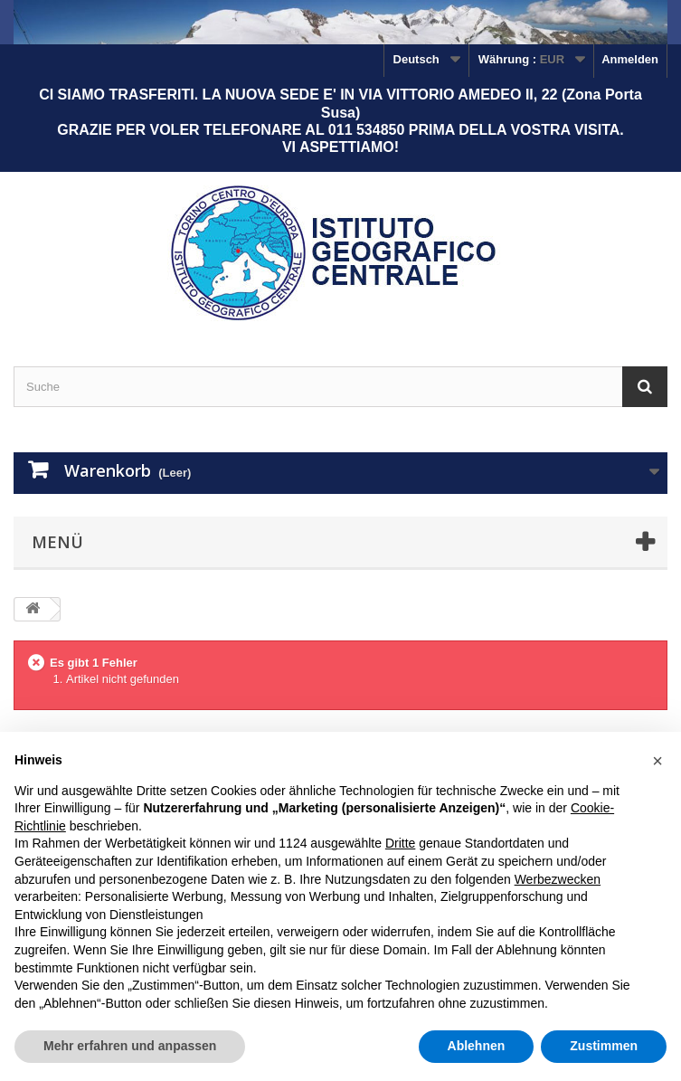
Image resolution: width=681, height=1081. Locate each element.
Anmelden (629, 59)
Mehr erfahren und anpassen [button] (129, 1045)
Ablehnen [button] (477, 1045)
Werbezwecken (558, 879)
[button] (657, 760)
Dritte (400, 843)
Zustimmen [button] (604, 1045)
